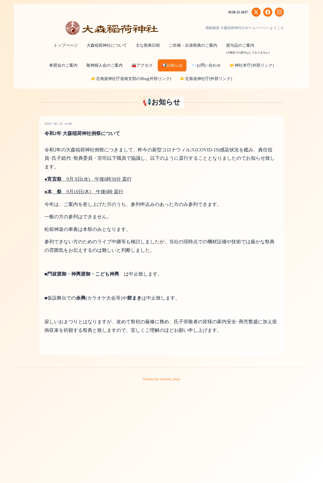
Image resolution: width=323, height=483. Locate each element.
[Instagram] (279, 12)
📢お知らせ (172, 65)
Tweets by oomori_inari (161, 379)
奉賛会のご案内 (63, 65)
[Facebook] (267, 12)
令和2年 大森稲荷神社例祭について (84, 133)
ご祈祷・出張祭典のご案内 (193, 45)
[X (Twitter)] (256, 12)
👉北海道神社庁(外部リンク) (206, 78)
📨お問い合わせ (206, 65)
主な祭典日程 (148, 45)
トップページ (65, 45)
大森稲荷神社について (107, 45)
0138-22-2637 (238, 12)
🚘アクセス (142, 65)
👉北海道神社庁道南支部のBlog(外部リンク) (131, 78)
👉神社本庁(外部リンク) (252, 65)
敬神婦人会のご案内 (104, 65)
